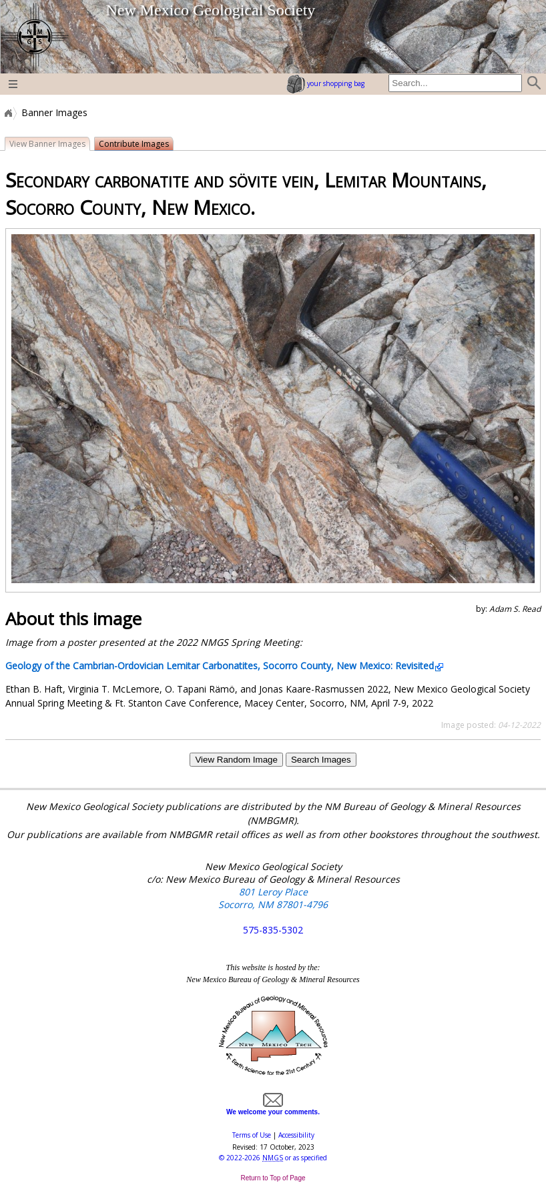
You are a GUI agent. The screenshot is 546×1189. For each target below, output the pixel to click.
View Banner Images (47, 143)
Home (7, 112)
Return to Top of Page (272, 1178)
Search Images (321, 760)
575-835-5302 (273, 929)
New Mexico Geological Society (210, 10)
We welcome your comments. (273, 1108)
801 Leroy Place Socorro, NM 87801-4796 (273, 898)
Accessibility (296, 1135)
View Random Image (236, 760)
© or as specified (273, 1157)
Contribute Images (134, 143)
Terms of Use (251, 1135)
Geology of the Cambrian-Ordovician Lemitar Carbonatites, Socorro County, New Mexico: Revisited (219, 665)
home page (34, 37)
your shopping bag (325, 83)
